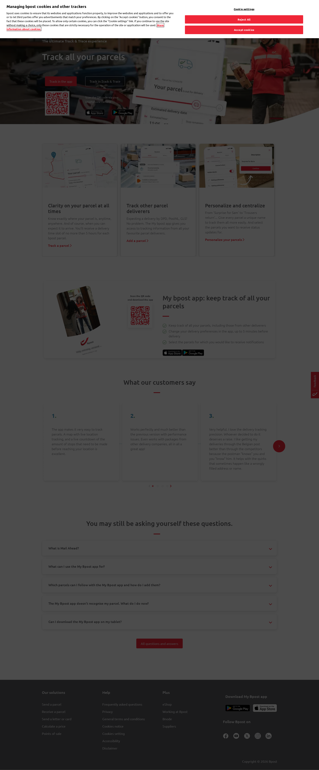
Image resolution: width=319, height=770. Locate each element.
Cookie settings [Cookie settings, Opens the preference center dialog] (244, 4)
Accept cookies (244, 25)
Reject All (244, 15)
